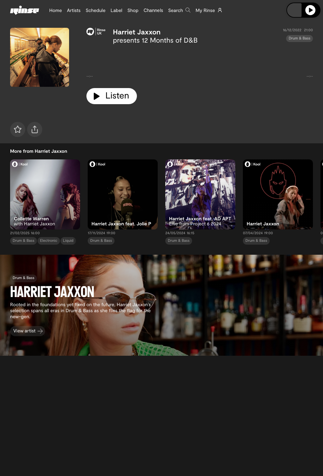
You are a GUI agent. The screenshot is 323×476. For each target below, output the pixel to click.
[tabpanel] (199, 63)
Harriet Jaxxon (137, 32)
